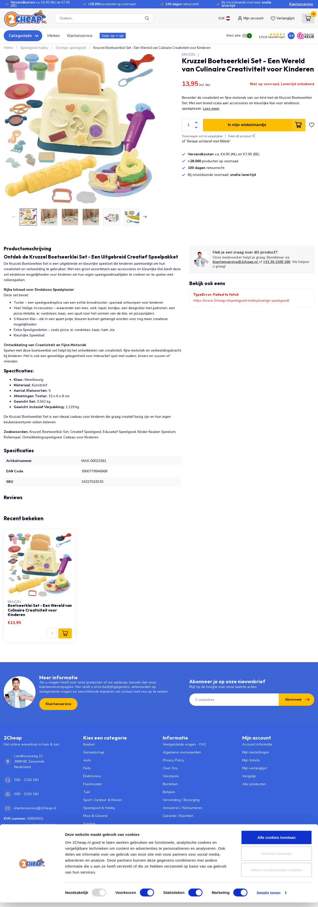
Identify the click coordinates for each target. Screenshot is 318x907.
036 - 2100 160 (26, 779)
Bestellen (170, 784)
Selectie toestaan (276, 858)
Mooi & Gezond (95, 815)
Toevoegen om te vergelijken (202, 136)
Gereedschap (93, 752)
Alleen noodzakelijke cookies (276, 874)
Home (8, 48)
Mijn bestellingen (255, 752)
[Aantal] (52, 633)
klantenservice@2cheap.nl (236, 261)
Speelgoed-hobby (34, 48)
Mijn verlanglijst (254, 768)
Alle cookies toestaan (276, 842)
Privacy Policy (173, 760)
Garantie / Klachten (178, 815)
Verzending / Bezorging (181, 800)
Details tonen (268, 897)
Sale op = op (113, 35)
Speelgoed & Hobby (99, 808)
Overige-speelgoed (71, 48)
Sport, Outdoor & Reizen (102, 800)
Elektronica (92, 776)
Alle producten (254, 784)
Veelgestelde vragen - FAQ (184, 744)
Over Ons (170, 768)
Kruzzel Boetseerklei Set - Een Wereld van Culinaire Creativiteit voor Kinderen (151, 48)
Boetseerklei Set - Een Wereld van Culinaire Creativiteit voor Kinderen (40, 610)
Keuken (89, 744)
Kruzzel (189, 54)
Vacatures (171, 776)
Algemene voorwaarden (182, 752)
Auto (87, 760)
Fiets (87, 768)
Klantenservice (301, 4)
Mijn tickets (251, 760)
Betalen (169, 792)
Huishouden (92, 784)
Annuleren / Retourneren (182, 808)
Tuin (86, 792)
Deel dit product (241, 136)
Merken (53, 35)
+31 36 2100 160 (276, 261)
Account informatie (257, 744)
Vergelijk (249, 776)
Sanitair (89, 823)
